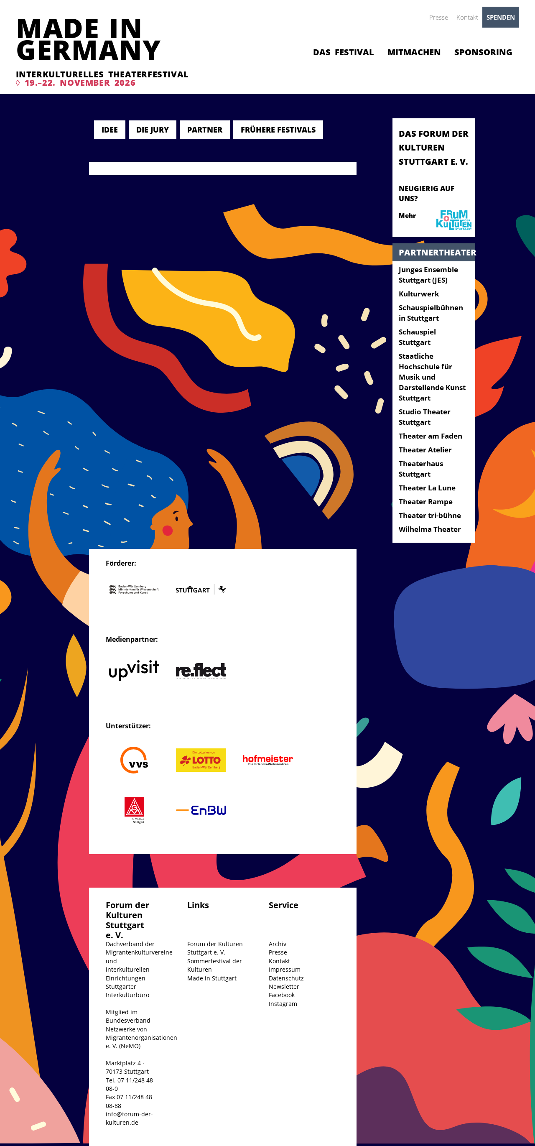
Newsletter (284, 986)
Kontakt (467, 17)
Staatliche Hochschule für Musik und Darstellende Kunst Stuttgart (432, 377)
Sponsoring (483, 52)
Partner (204, 130)
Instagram (283, 1004)
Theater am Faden (430, 436)
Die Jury (152, 130)
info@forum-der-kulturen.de (129, 1118)
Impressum (285, 969)
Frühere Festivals (278, 130)
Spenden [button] (501, 17)
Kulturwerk (419, 294)
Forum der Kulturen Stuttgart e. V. (215, 948)
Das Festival (343, 52)
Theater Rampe (426, 501)
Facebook (282, 995)
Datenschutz (286, 978)
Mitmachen (414, 52)
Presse (438, 17)
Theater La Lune (427, 488)
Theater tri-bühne (430, 515)
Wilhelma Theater (430, 529)
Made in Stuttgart (212, 978)
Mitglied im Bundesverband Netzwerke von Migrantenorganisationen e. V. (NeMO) (141, 1029)
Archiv (277, 944)
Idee (110, 130)
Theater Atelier (425, 449)
